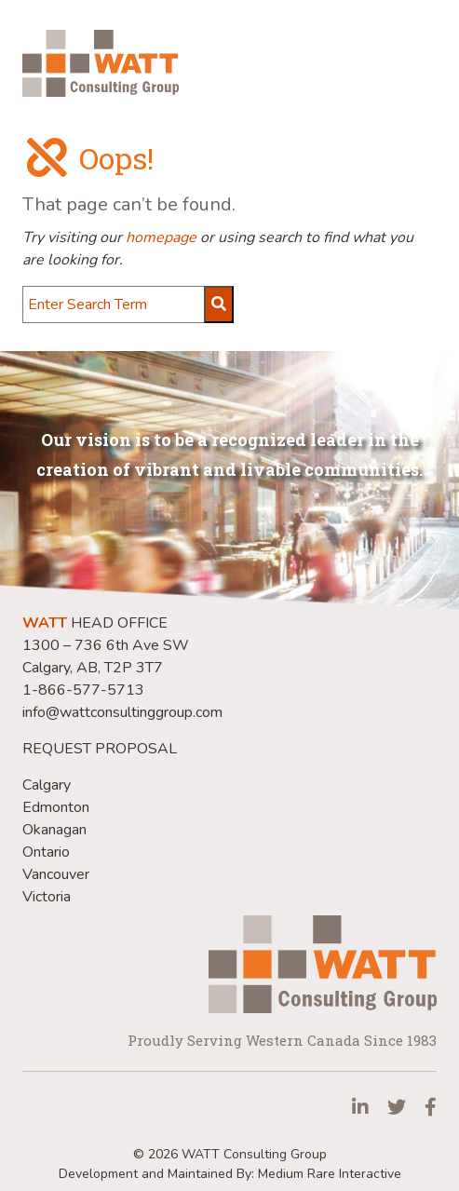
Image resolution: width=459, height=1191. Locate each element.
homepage (161, 237)
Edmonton (55, 807)
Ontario (46, 852)
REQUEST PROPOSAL (99, 748)
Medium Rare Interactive (329, 1174)
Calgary (46, 785)
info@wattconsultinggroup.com (122, 712)
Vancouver (55, 874)
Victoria (46, 896)
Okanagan (54, 829)
